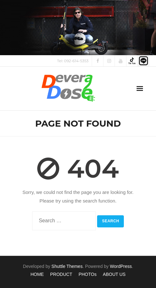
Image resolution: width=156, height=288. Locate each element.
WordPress (121, 266)
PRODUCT (61, 274)
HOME (37, 274)
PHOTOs (88, 274)
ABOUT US (114, 274)
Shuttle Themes (67, 266)
